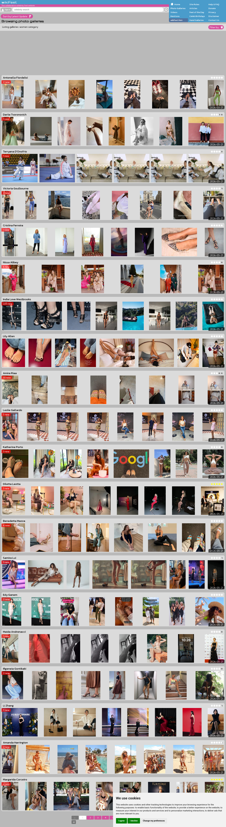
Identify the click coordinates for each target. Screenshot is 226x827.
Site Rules (194, 4)
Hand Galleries (196, 20)
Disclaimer (213, 16)
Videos (173, 12)
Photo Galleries (177, 8)
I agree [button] (121, 821)
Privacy (212, 12)
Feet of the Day (196, 12)
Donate (212, 8)
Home (177, 4)
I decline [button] (134, 821)
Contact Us (213, 20)
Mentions (174, 16)
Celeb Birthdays (197, 16)
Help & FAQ (213, 4)
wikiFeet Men (176, 20)
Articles (193, 8)
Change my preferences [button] (154, 821)
